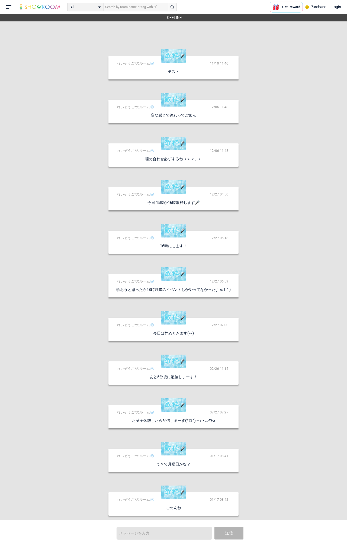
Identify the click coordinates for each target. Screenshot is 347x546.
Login (336, 7)
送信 (229, 533)
